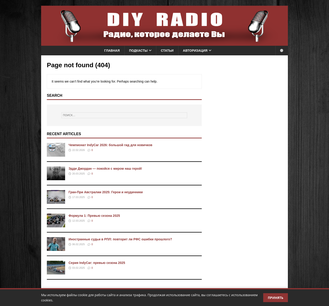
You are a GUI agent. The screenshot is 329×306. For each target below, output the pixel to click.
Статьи (167, 50)
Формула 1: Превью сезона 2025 (94, 215)
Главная (112, 50)
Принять (275, 297)
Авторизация (195, 50)
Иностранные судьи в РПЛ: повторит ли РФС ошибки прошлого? (120, 239)
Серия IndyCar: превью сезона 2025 (97, 263)
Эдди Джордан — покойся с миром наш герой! (105, 168)
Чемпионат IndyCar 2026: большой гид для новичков (110, 145)
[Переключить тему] (281, 50)
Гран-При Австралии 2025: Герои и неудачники (106, 192)
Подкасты (138, 50)
